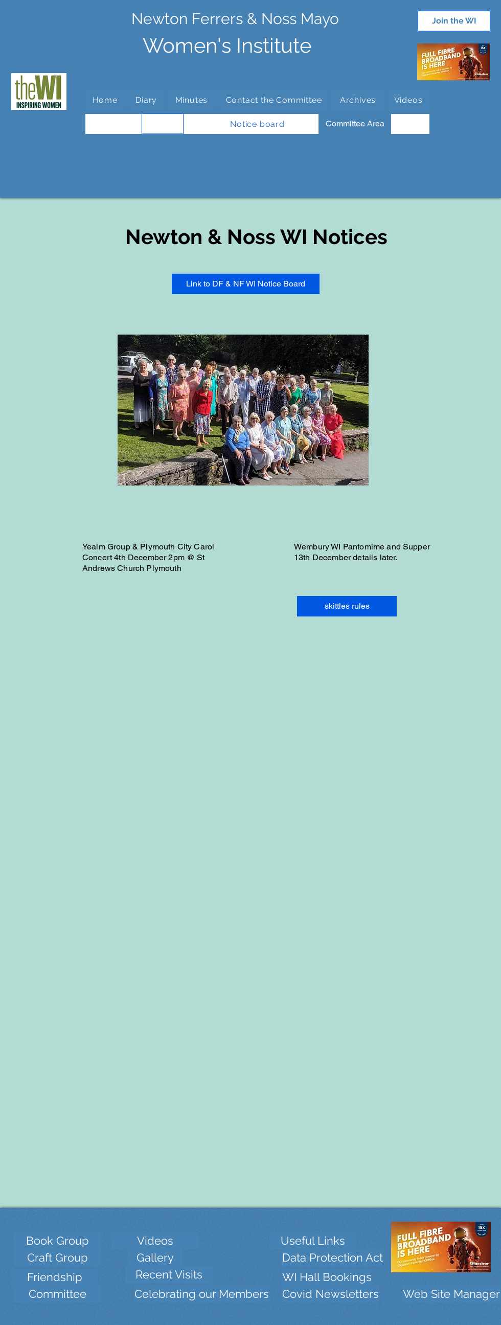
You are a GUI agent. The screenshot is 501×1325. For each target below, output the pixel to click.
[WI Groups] (163, 124)
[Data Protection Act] (332, 1257)
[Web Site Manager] (451, 1294)
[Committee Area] (354, 124)
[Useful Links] (312, 1240)
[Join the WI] (454, 21)
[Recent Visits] (168, 1274)
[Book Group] (57, 1240)
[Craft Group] (57, 1257)
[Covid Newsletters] (330, 1294)
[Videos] (154, 1240)
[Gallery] (155, 1257)
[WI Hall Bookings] (327, 1277)
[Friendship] (54, 1277)
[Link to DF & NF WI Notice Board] (246, 284)
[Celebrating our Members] (201, 1294)
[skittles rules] (347, 606)
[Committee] (57, 1294)
